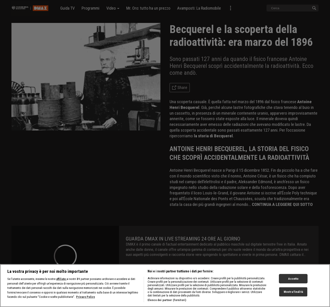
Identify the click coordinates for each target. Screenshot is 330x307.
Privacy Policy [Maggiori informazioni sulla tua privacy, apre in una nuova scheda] (85, 299)
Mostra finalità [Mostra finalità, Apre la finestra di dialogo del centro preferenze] (293, 294)
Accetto (293, 280)
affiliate (61, 281)
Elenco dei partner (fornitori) (167, 302)
